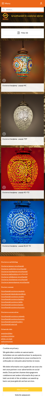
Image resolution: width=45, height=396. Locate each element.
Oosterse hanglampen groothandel (14, 271)
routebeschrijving (7, 336)
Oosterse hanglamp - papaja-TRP (14, 139)
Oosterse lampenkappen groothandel (15, 282)
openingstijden (6, 333)
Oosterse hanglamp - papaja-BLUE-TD (16, 246)
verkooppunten (7, 341)
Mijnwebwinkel (23, 391)
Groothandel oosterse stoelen (12, 297)
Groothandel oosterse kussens (12, 307)
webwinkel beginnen (31, 387)
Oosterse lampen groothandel (12, 266)
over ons (4, 344)
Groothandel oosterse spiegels (12, 316)
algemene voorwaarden (10, 347)
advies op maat (6, 339)
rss (23, 387)
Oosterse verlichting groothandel (13, 269)
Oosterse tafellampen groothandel (14, 277)
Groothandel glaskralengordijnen (13, 294)
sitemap (18, 387)
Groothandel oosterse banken (12, 299)
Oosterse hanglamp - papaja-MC (14, 85)
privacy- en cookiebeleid (10, 352)
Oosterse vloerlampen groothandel (14, 279)
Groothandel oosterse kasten (12, 305)
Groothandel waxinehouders (12, 322)
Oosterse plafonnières (9, 274)
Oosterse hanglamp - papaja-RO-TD (15, 192)
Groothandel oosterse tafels (12, 302)
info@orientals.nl (8, 375)
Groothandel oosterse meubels (13, 291)
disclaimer (5, 350)
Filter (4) (22, 32)
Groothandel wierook (9, 324)
